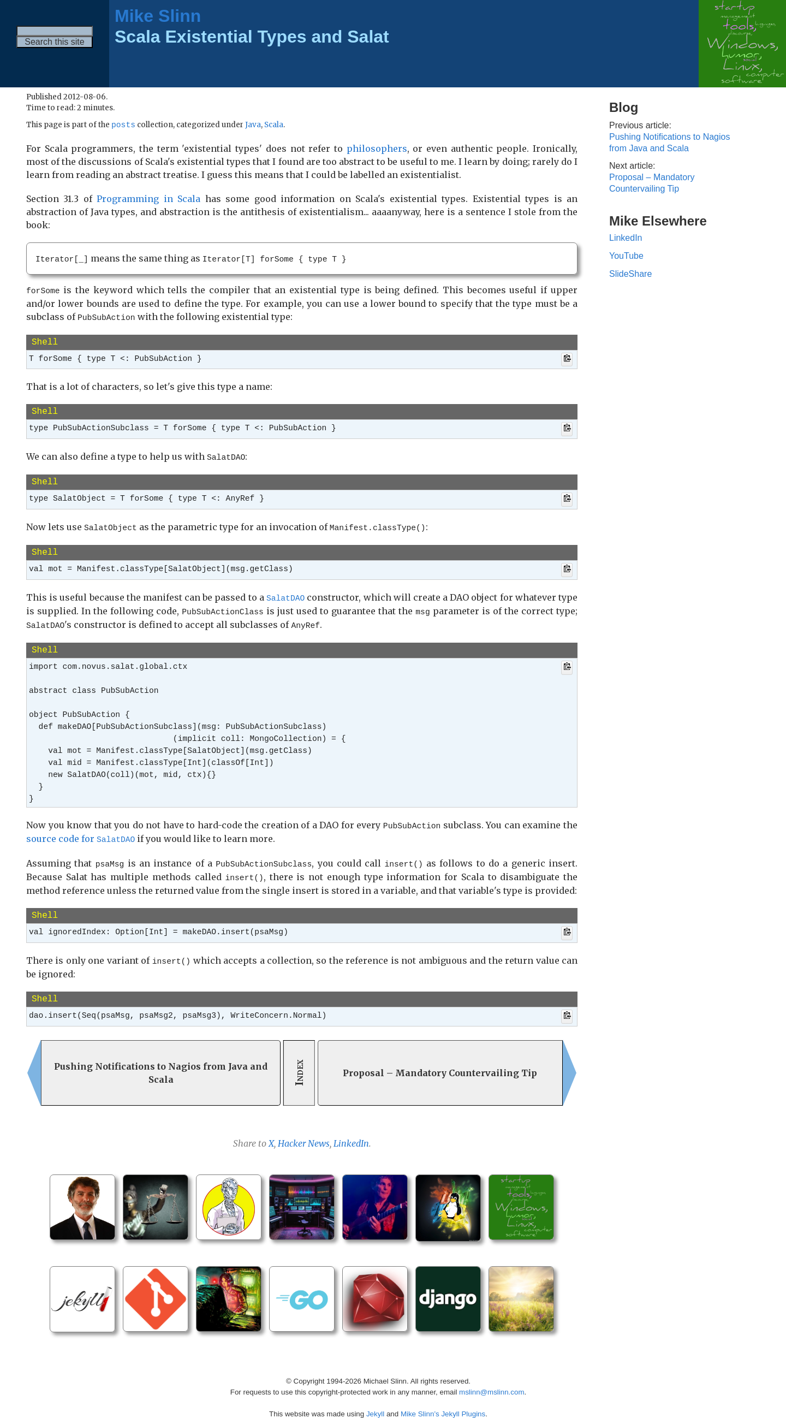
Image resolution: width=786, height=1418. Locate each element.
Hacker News (304, 1130)
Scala (273, 125)
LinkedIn (351, 1130)
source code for (80, 830)
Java (253, 125)
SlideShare (630, 273)
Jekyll (375, 1401)
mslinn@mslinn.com (491, 1379)
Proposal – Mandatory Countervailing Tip (652, 183)
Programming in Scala (148, 199)
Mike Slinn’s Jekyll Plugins (443, 1401)
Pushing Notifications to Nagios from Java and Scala (669, 142)
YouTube (626, 255)
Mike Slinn (158, 16)
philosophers (377, 149)
